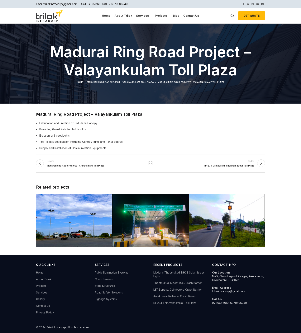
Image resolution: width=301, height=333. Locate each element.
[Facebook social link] (243, 4)
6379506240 (119, 4)
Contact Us (43, 305)
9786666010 (100, 4)
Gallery (40, 299)
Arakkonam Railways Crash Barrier (175, 296)
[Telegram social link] (262, 4)
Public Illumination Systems (111, 272)
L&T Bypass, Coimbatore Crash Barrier (177, 289)
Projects (41, 285)
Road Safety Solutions (109, 292)
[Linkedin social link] (257, 4)
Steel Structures (105, 285)
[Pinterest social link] (252, 4)
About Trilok (43, 279)
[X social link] (247, 4)
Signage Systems (106, 299)
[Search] (232, 16)
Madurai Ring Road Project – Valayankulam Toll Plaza (120, 82)
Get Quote (252, 15)
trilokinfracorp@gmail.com (61, 4)
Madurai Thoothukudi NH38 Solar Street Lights (178, 274)
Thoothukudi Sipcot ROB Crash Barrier (177, 282)
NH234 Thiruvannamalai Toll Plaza (174, 302)
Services (41, 292)
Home (80, 82)
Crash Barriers (104, 279)
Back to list (150, 163)
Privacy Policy (45, 312)
